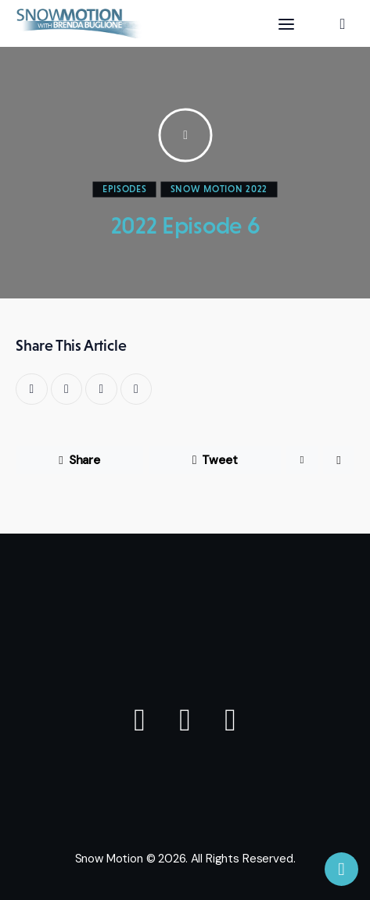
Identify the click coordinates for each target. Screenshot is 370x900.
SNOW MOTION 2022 (219, 189)
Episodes (124, 189)
